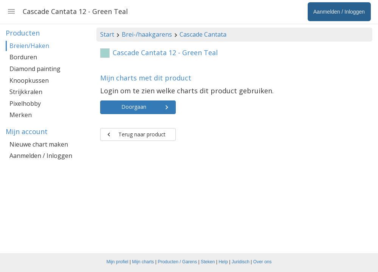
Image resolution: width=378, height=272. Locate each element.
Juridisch (240, 261)
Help (223, 261)
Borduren (23, 57)
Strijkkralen (25, 92)
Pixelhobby (25, 103)
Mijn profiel (118, 261)
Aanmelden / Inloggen (40, 155)
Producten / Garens (177, 261)
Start (107, 34)
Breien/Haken (29, 46)
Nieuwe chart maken (38, 144)
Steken (208, 261)
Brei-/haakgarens (147, 34)
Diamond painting (34, 69)
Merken (20, 115)
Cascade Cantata (203, 34)
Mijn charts (143, 261)
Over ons (262, 261)
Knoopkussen (29, 80)
